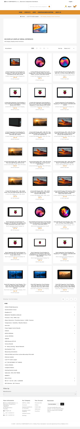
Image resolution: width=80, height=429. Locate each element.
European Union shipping (26, 413)
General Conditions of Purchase (27, 410)
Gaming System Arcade (11, 372)
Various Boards (9, 346)
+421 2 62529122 (9, 417)
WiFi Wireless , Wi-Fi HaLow (12, 385)
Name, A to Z (69, 51)
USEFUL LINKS (26, 405)
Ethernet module (9, 359)
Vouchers (37, 413)
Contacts (24, 407)
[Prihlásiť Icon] (68, 8)
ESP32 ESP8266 (9, 335)
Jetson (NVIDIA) (9, 338)
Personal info (38, 405)
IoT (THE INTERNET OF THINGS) (13, 364)
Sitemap (24, 417)
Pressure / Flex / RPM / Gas (12, 319)
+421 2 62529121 (9, 415)
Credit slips (38, 409)
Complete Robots (9, 369)
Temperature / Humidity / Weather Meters (16, 325)
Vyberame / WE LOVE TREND (12, 375)
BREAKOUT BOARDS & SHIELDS (13, 317)
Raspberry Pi (8, 314)
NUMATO (7, 377)
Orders (36, 407)
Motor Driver (8, 380)
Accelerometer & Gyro (11, 312)
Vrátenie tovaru (26, 415)
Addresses (37, 411)
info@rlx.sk (8, 413)
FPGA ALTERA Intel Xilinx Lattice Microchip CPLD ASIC (19, 356)
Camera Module (9, 367)
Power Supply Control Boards (12, 330)
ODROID (7, 341)
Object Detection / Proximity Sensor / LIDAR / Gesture (19, 322)
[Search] (38, 8)
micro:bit (7, 327)
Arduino (7, 333)
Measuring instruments (11, 354)
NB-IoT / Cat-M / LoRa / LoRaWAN (14, 383)
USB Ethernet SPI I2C (10, 343)
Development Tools (10, 351)
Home (5, 305)
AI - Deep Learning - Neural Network (14, 348)
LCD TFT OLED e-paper (11, 362)
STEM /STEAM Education (11, 309)
